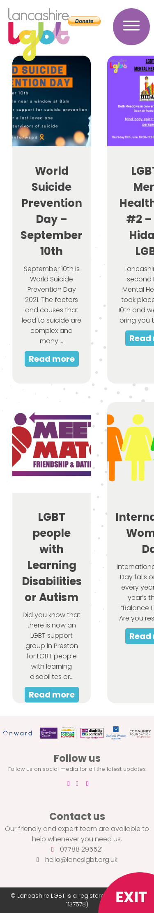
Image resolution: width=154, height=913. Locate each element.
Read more (52, 359)
